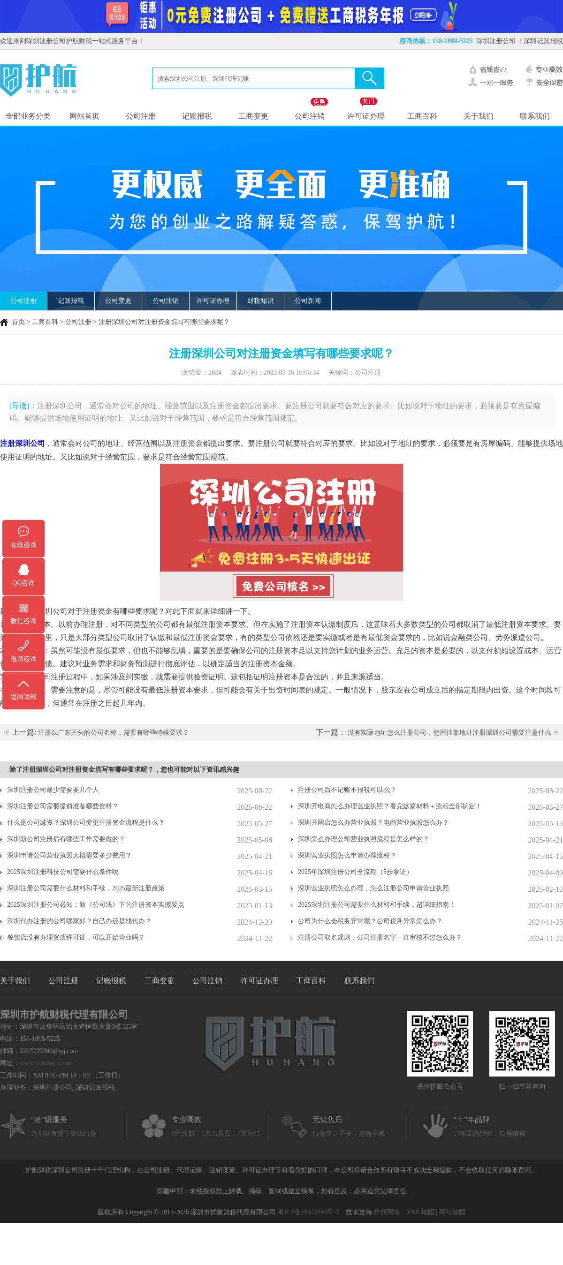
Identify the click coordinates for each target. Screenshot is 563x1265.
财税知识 (260, 300)
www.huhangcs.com (46, 1063)
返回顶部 (23, 696)
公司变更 (118, 300)
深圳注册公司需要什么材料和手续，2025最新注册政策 (86, 888)
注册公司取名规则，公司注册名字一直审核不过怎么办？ (380, 937)
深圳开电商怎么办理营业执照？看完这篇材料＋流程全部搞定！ (390, 806)
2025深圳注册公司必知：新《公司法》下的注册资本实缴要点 (95, 904)
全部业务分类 (28, 116)
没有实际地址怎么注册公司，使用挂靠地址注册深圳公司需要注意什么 (449, 732)
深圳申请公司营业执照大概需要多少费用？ (69, 855)
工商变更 (253, 116)
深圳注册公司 (496, 41)
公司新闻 (308, 300)
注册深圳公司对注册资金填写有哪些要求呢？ (164, 321)
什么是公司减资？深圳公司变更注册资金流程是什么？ (86, 822)
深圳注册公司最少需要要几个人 (53, 789)
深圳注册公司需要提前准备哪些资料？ (63, 806)
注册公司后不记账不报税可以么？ (347, 789)
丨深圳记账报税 (540, 41)
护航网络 (387, 1212)
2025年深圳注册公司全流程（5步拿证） (355, 871)
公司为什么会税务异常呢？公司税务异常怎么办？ (370, 921)
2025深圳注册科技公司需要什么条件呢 (63, 871)
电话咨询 (23, 659)
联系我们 (535, 116)
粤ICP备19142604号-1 (308, 1212)
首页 (18, 321)
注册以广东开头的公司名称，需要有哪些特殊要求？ (113, 732)
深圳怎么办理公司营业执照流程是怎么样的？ (363, 839)
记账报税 (197, 116)
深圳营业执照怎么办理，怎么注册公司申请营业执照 (373, 888)
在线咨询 (23, 545)
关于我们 (479, 116)
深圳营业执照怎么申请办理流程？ (347, 855)
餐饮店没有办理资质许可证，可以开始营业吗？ (76, 937)
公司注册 (141, 116)
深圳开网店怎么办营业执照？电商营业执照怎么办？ (373, 822)
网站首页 (84, 116)
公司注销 (310, 116)
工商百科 (422, 116)
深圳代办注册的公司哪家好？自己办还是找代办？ (79, 921)
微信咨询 (23, 621)
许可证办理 (366, 116)
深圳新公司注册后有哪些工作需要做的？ (66, 839)
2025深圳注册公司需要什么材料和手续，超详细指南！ (377, 904)
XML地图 (420, 1212)
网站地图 (452, 1212)
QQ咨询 (23, 583)
